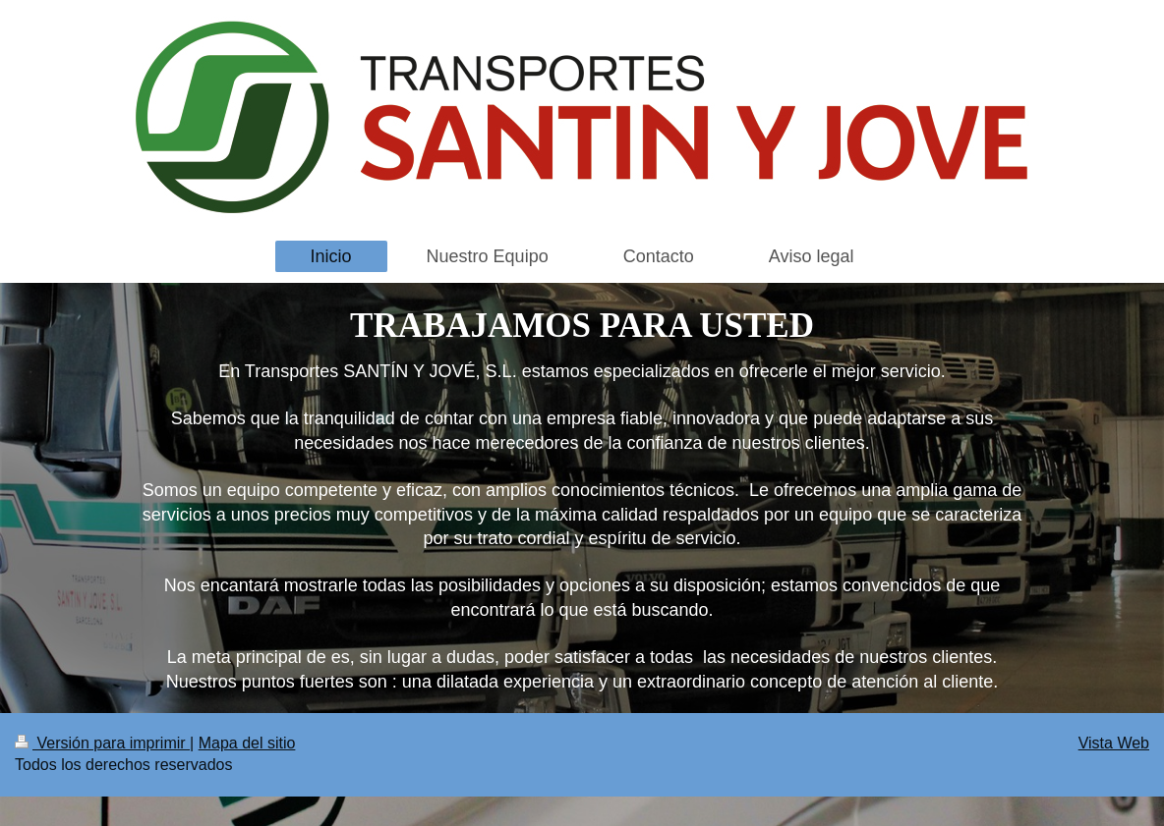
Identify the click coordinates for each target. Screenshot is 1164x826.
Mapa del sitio (247, 743)
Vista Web (1113, 743)
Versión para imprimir (102, 743)
